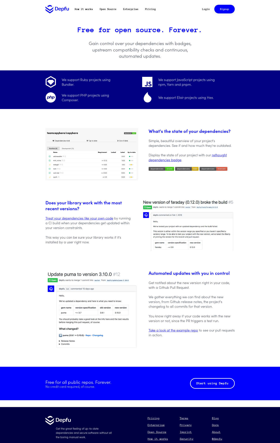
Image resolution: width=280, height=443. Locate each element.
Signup (224, 9)
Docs (215, 425)
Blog (215, 418)
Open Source (108, 9)
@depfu (217, 438)
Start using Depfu (212, 383)
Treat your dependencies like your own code (79, 218)
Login (206, 9)
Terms (184, 418)
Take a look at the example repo (173, 330)
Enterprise (130, 9)
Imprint (186, 432)
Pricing (150, 9)
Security (186, 438)
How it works (84, 9)
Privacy (186, 425)
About (216, 432)
